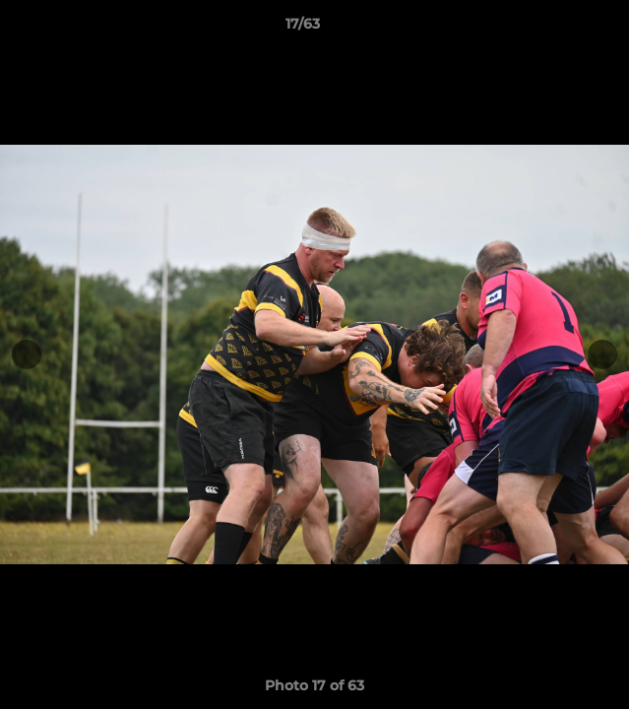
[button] (558, 28)
